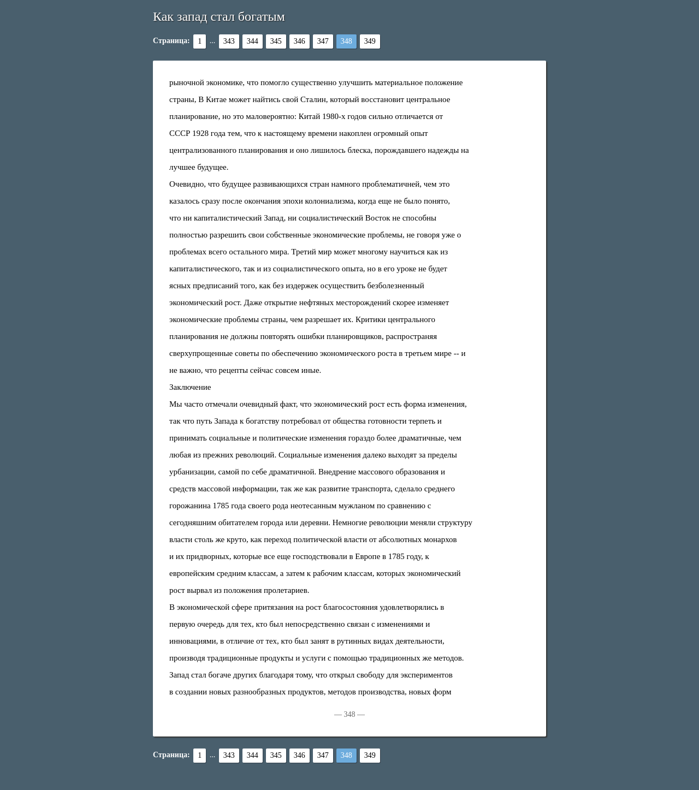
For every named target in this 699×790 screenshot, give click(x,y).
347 (323, 41)
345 (276, 41)
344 (252, 41)
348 (346, 41)
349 (370, 41)
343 (229, 41)
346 (299, 41)
